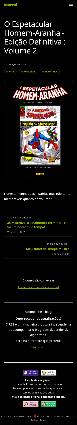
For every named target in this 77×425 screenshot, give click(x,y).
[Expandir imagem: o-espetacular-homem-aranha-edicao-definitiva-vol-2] (38, 130)
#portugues (28, 71)
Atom (42, 347)
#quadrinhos (50, 71)
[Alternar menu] (71, 5)
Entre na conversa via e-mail (38, 287)
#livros (10, 71)
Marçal (10, 5)
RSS (33, 347)
